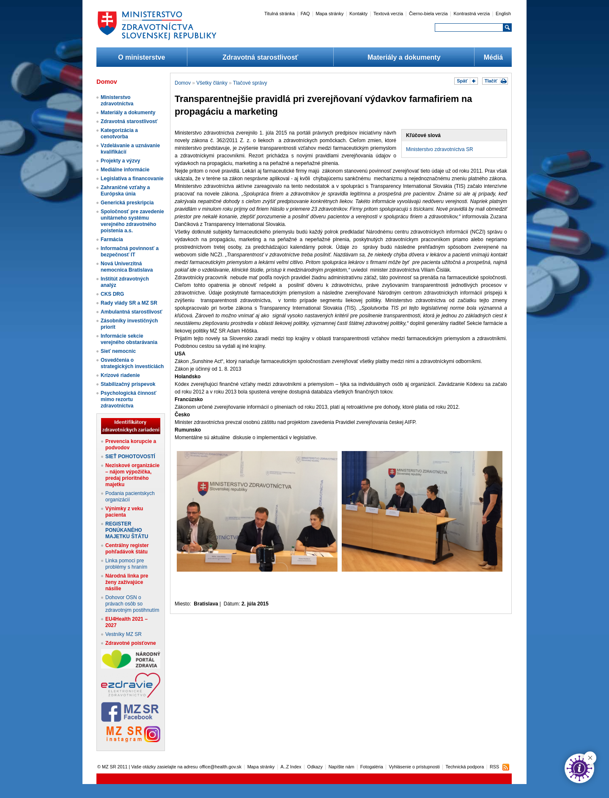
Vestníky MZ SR (123, 634)
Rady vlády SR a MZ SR (129, 303)
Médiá (493, 57)
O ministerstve (141, 57)
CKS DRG (112, 294)
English (503, 13)
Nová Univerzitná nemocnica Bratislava (127, 267)
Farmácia (112, 239)
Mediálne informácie (125, 170)
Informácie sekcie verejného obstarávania (129, 339)
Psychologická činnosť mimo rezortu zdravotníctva (128, 399)
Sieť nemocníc (118, 351)
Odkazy (315, 766)
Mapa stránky (329, 13)
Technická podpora (465, 766)
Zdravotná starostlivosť (260, 57)
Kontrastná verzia (472, 13)
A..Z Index (290, 766)
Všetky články (211, 83)
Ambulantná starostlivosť (131, 312)
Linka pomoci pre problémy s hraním (126, 564)
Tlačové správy (250, 83)
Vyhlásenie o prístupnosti (414, 766)
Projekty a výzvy (120, 161)
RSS (494, 766)
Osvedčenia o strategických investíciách (132, 363)
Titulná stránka (279, 13)
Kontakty (358, 13)
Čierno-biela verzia (428, 13)
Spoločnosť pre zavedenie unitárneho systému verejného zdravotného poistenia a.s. (132, 221)
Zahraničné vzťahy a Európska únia (125, 190)
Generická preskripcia (127, 203)
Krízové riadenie (120, 375)
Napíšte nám (341, 766)
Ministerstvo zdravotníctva (117, 100)
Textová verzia (388, 13)
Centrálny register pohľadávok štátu (127, 548)
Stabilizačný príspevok (128, 384)
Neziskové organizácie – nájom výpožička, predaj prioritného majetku (132, 474)
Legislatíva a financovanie (132, 179)
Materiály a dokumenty (404, 57)
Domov (183, 83)
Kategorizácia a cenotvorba (119, 133)
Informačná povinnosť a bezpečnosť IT (130, 251)
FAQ (305, 13)
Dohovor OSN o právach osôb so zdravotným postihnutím (132, 603)
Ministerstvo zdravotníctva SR (439, 149)
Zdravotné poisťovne (130, 643)
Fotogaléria (371, 766)
